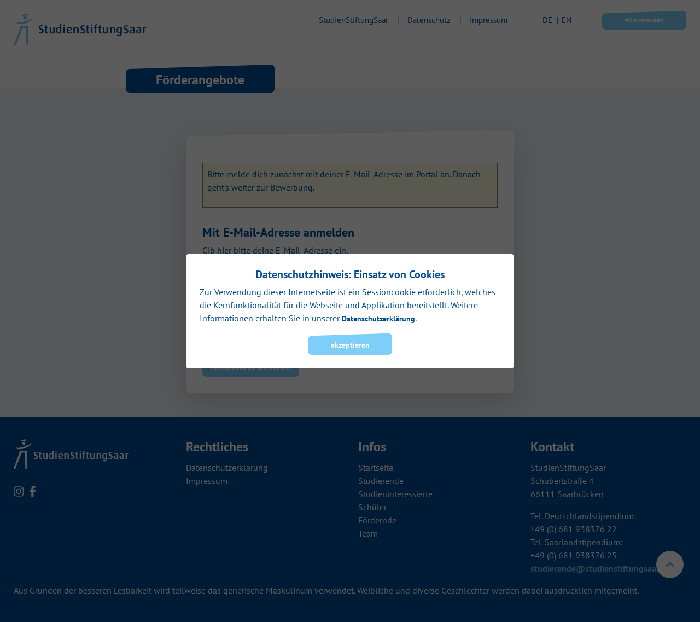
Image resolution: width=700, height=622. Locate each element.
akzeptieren (350, 345)
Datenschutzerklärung (378, 319)
